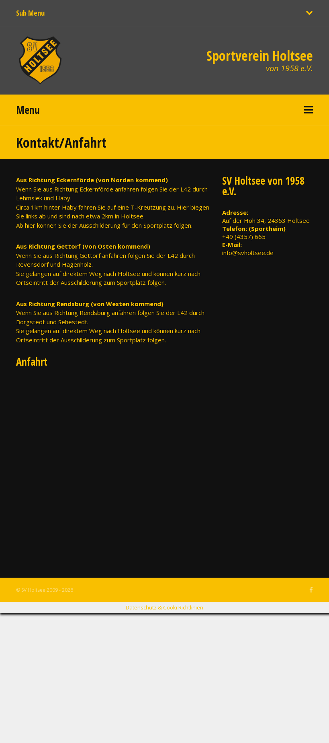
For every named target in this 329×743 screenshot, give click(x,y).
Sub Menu (30, 13)
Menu (28, 110)
